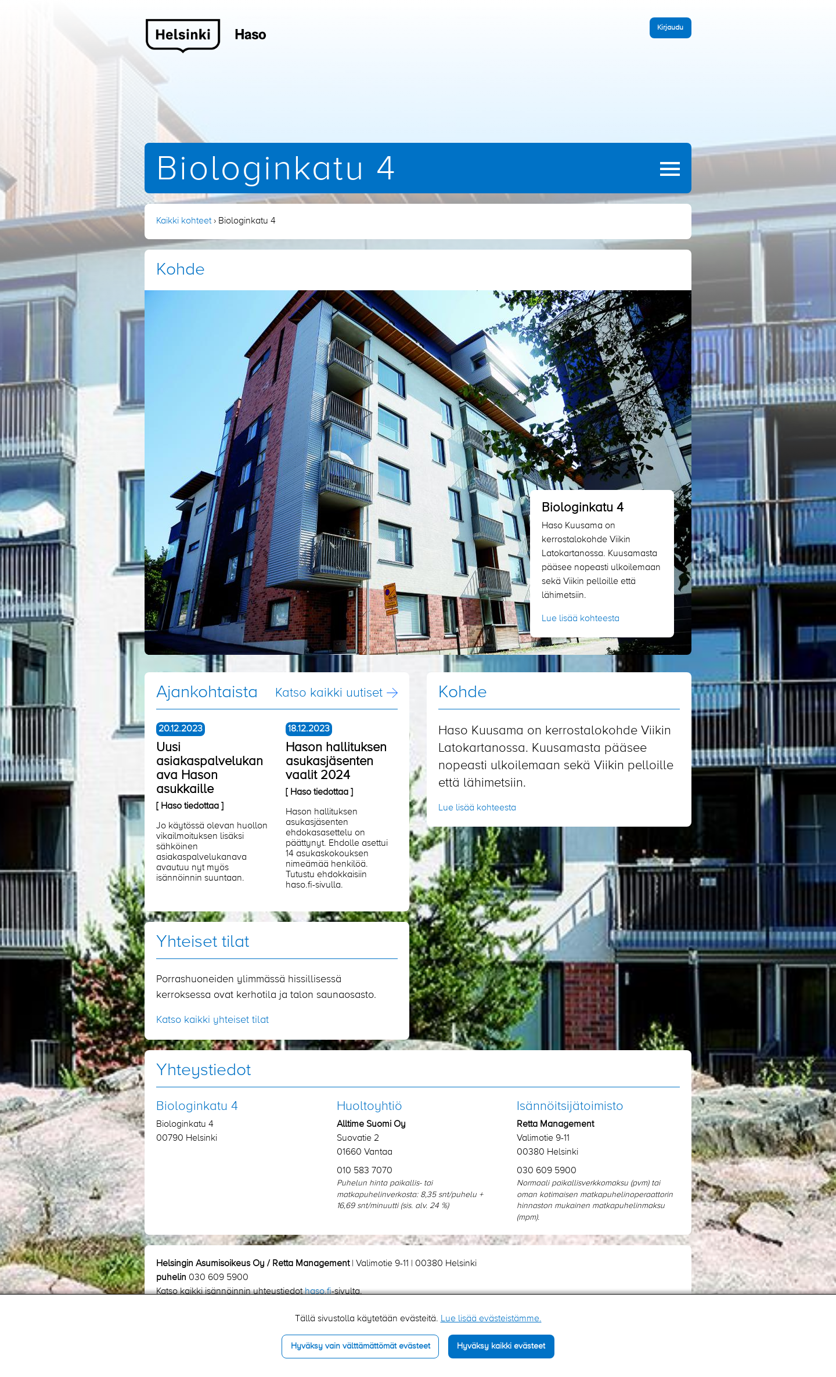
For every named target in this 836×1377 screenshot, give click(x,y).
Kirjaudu (670, 27)
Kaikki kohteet (183, 221)
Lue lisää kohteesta (580, 618)
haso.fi (318, 1291)
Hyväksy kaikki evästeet (501, 1346)
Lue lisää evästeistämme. (491, 1319)
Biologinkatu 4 (276, 170)
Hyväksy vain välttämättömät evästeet (360, 1346)
